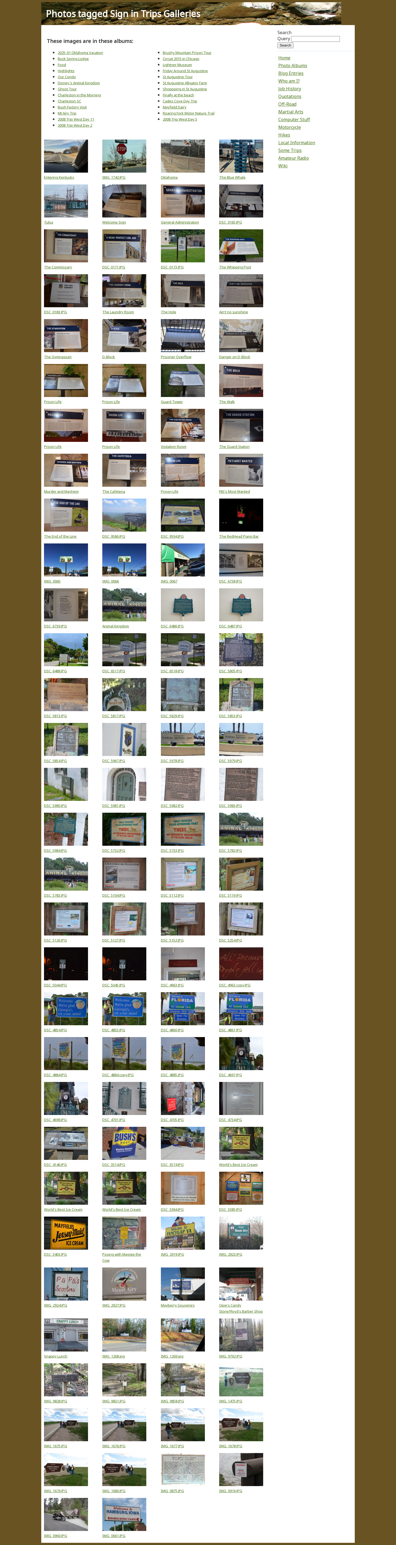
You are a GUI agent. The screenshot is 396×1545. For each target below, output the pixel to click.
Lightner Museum (177, 64)
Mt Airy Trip (67, 113)
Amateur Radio (293, 158)
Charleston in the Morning (79, 95)
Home (284, 58)
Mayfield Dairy (174, 107)
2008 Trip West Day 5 (180, 119)
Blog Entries (291, 73)
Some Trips (290, 150)
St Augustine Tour (178, 76)
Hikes (284, 135)
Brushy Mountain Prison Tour (187, 52)
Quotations (289, 96)
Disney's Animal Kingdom (79, 82)
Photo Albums (292, 65)
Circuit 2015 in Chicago (181, 58)
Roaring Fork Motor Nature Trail (189, 113)
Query (283, 39)
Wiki (283, 166)
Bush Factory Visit (72, 107)
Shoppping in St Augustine (185, 88)
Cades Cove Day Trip (180, 101)
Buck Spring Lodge (73, 58)
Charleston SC (69, 101)
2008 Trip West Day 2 (75, 125)
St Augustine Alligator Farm (185, 82)
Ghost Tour (67, 88)
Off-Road (287, 104)
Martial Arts (290, 112)
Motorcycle (289, 127)
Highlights (66, 70)
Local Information (296, 143)
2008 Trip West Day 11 (76, 119)
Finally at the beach (178, 95)
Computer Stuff (294, 119)
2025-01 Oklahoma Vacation (80, 52)
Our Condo (67, 76)
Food (62, 64)
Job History (289, 89)
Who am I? (289, 81)
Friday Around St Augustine (185, 70)
